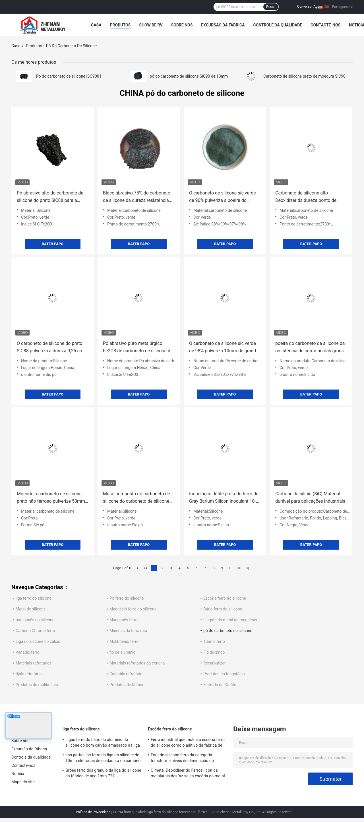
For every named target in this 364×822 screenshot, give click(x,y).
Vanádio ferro (28, 652)
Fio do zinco (214, 652)
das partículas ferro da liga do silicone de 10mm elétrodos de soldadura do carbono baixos (102, 759)
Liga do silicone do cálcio (38, 641)
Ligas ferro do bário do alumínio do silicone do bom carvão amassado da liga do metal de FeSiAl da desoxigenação (102, 743)
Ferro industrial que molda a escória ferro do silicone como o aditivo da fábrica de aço (188, 743)
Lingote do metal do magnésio (230, 620)
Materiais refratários (33, 663)
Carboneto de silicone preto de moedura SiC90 (304, 76)
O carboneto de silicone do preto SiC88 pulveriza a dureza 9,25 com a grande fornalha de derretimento (51, 348)
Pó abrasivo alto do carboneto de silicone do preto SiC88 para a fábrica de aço (50, 197)
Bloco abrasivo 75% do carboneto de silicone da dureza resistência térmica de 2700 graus (136, 197)
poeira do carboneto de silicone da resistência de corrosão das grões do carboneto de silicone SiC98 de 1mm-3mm (310, 348)
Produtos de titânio (126, 684)
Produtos (120, 25)
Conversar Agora (309, 7)
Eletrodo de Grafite (219, 684)
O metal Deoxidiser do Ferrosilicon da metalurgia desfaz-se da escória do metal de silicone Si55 (188, 774)
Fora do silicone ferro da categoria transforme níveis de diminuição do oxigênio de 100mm (182, 759)
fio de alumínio (122, 652)
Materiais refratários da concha (137, 663)
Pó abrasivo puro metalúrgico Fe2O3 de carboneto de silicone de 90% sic (138, 348)
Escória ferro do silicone (224, 598)
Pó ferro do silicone (126, 598)
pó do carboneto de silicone (227, 630)
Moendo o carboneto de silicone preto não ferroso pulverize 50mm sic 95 (51, 498)
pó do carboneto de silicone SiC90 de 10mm (189, 76)
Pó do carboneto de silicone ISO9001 (69, 76)
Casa (96, 25)
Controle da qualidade (277, 25)
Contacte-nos (325, 25)
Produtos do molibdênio (37, 684)
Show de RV (150, 25)
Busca (271, 7)
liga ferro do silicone (33, 598)
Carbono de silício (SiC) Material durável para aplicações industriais (310, 497)
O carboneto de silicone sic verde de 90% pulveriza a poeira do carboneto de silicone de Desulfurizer (222, 197)
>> (239, 568)
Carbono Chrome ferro (35, 630)
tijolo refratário (29, 674)
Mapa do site (23, 782)
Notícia (17, 773)
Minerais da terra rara (128, 630)
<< (145, 568)
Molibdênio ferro (123, 641)
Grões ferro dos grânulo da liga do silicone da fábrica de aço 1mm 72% (103, 773)
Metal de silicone (31, 609)
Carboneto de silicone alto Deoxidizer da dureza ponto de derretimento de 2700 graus (305, 197)
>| (247, 568)
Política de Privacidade (93, 812)
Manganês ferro (123, 620)
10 (231, 568)
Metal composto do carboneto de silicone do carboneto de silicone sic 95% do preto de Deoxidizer (136, 498)
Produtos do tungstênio (224, 674)
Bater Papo (53, 244)
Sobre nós (182, 25)
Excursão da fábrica (223, 25)
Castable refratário (125, 674)
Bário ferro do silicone (222, 609)
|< (137, 568)
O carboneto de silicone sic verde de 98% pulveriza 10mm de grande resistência (223, 348)
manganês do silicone (35, 620)
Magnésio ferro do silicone (132, 609)
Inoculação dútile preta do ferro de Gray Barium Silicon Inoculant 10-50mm (223, 498)
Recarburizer (214, 663)
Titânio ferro (214, 641)
